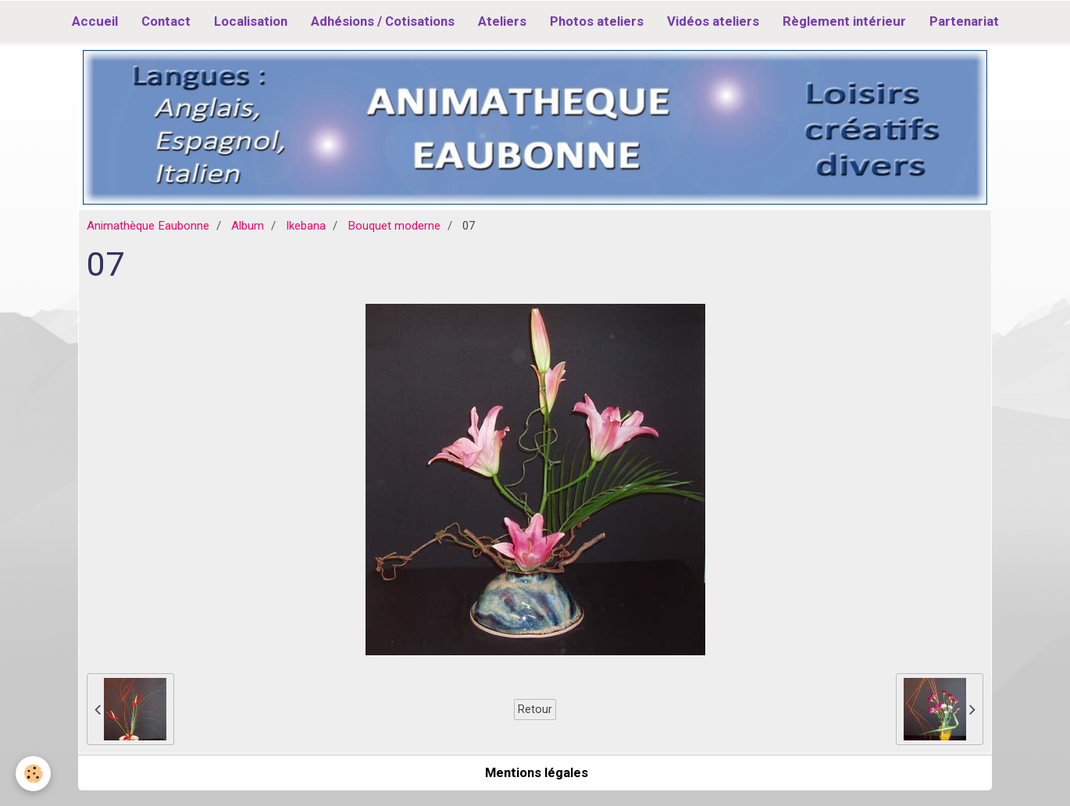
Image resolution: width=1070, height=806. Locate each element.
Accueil (95, 21)
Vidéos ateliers (713, 21)
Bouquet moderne (394, 226)
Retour (535, 709)
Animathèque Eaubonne (148, 226)
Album (247, 226)
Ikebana (306, 226)
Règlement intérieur (844, 21)
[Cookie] (33, 773)
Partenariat (964, 21)
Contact (166, 21)
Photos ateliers (597, 21)
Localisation (250, 21)
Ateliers (502, 21)
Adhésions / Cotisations (383, 21)
